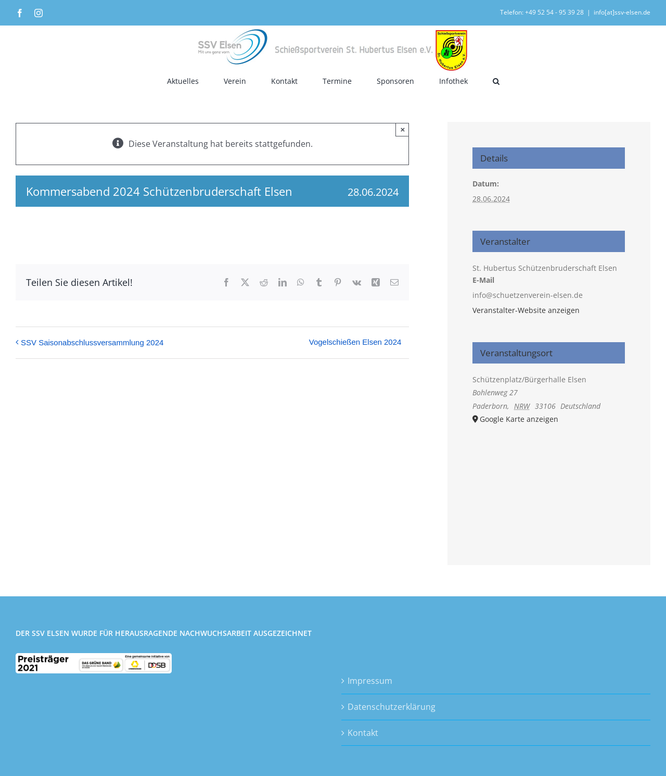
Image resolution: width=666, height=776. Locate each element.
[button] (496, 81)
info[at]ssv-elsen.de (622, 12)
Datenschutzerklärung (392, 706)
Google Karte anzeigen (519, 419)
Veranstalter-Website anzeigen (526, 310)
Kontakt (363, 733)
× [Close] (403, 129)
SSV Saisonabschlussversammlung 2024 (92, 342)
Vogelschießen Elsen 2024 (355, 341)
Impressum (370, 680)
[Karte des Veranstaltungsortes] (548, 481)
